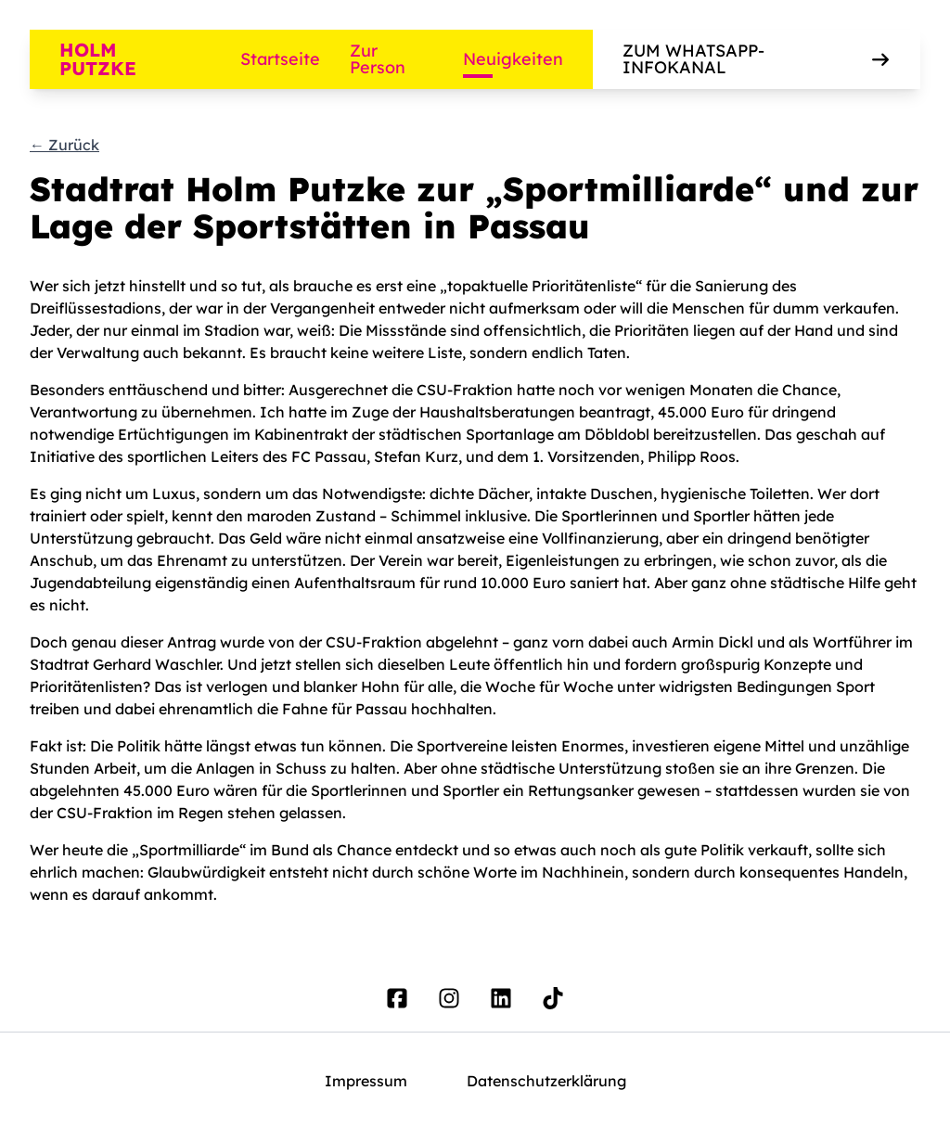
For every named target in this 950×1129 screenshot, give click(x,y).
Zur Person (377, 59)
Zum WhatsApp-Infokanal (757, 59)
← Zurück (64, 144)
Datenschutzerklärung (546, 1080)
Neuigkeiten (513, 59)
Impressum (366, 1080)
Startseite (280, 59)
